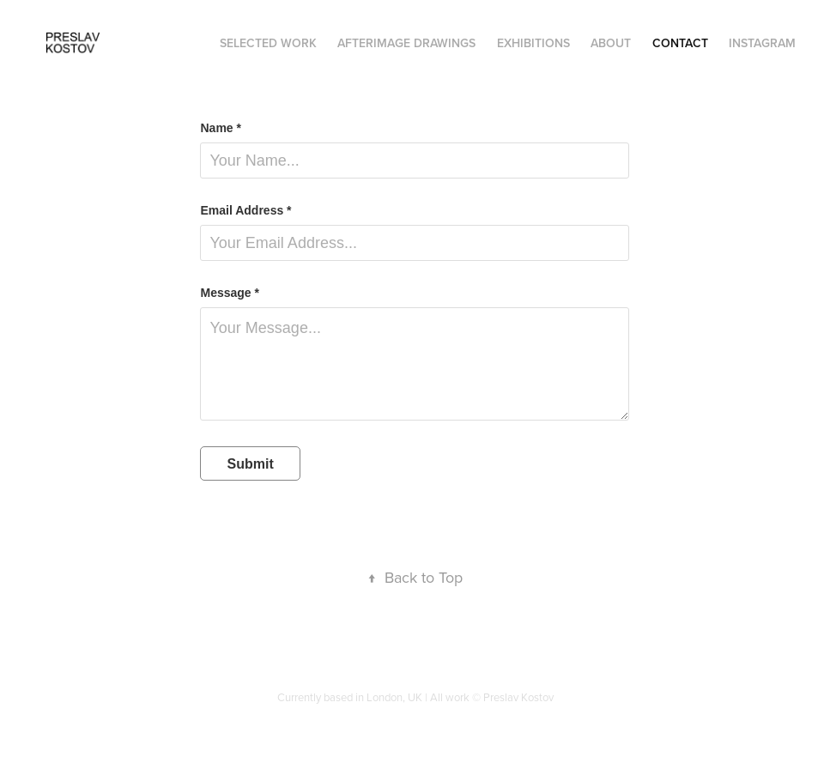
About (611, 42)
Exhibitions (533, 42)
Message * (229, 293)
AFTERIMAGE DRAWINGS (406, 42)
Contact (680, 42)
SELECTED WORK (268, 42)
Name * (220, 128)
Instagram (762, 42)
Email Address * (245, 210)
